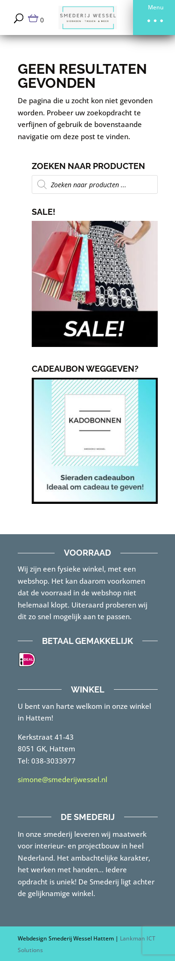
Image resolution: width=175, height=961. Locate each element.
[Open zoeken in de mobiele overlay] (95, 184)
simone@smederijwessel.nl (62, 779)
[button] (154, 17)
